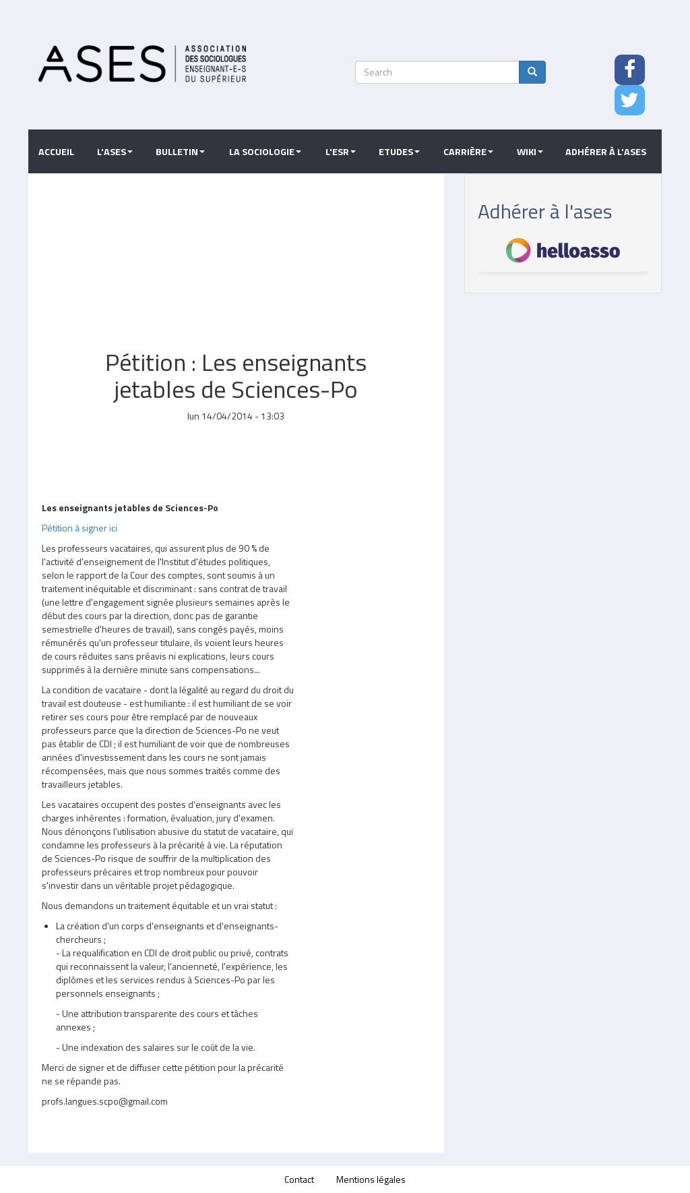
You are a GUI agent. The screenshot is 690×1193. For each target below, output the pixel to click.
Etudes (399, 151)
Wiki (530, 151)
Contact (299, 1179)
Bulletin (180, 151)
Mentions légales (371, 1179)
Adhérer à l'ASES (605, 151)
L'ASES (115, 151)
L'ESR (340, 151)
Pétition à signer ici (79, 528)
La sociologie (265, 151)
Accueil (56, 151)
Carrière (468, 151)
